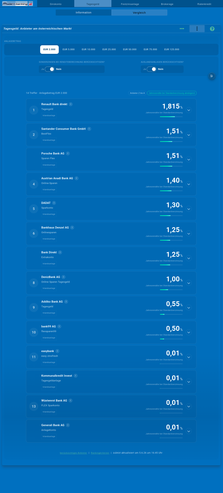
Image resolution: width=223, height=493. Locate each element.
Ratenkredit (204, 4)
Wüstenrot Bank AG (54, 400)
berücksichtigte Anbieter (73, 453)
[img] (171, 116)
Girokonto (56, 4)
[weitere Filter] (212, 76)
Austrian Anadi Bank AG (57, 178)
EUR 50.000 (130, 49)
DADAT (46, 203)
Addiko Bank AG (52, 301)
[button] (111, 110)
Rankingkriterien (100, 453)
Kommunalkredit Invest (56, 375)
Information (84, 12)
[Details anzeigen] (189, 110)
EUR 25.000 (109, 49)
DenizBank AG (50, 277)
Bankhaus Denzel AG (55, 227)
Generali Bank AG (52, 425)
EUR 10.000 (88, 49)
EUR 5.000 (69, 49)
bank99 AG (48, 326)
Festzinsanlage (130, 4)
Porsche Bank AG (52, 153)
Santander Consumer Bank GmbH (63, 129)
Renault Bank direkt (54, 104)
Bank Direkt (49, 252)
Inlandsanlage (49, 115)
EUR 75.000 (150, 49)
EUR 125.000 (171, 49)
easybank (47, 351)
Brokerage (167, 4)
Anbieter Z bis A (137, 93)
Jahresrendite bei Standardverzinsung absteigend (172, 93)
